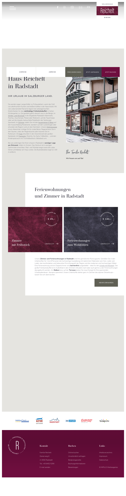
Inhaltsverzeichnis (105, 452)
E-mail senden (45, 467)
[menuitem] (88, 7)
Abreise (52, 72)
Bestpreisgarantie (74, 460)
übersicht (49, 244)
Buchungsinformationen (76, 463)
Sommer (21, 122)
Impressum (103, 456)
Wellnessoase (52, 127)
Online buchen (73, 452)
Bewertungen (73, 467)
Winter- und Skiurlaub (16, 116)
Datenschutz (103, 460)
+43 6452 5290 (48, 463)
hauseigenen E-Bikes (46, 122)
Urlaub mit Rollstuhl (107, 265)
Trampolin (22, 136)
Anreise (23, 72)
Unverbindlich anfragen (76, 456)
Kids (20, 134)
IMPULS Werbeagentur (109, 467)
